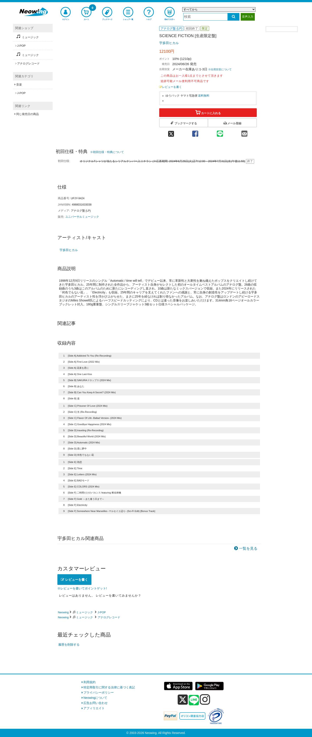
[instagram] (205, 699)
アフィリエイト (94, 708)
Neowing (63, 612)
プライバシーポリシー (98, 692)
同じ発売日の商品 (27, 114)
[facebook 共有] (195, 132)
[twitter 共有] (171, 132)
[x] (183, 700)
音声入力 (247, 16)
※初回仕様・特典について (107, 152)
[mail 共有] (244, 132)
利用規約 (89, 682)
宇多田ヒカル (169, 43)
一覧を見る (248, 548)
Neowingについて (95, 697)
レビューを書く (170, 87)
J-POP (102, 612)
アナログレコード (109, 617)
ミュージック (84, 612)
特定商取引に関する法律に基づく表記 (109, 687)
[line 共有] (220, 132)
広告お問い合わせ (95, 703)
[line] (194, 700)
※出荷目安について (220, 69)
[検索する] (233, 17)
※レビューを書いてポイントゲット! (82, 588)
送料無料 (203, 95)
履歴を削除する (69, 644)
